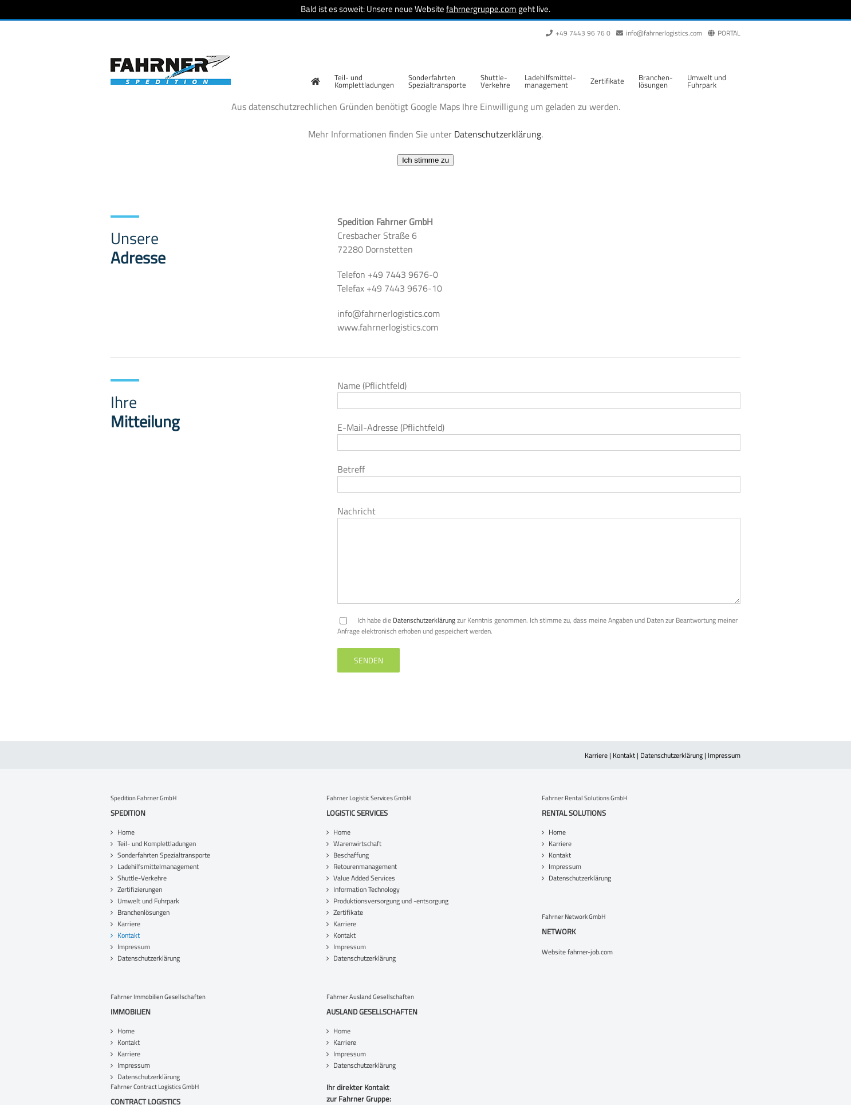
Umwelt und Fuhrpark (148, 901)
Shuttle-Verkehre (142, 878)
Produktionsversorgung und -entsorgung (390, 901)
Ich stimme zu (425, 160)
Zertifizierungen (139, 889)
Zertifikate (348, 912)
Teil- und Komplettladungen (156, 844)
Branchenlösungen (143, 912)
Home (126, 832)
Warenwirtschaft (357, 844)
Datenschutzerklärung (497, 134)
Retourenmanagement (365, 867)
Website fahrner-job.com (577, 952)
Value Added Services (364, 878)
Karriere (596, 755)
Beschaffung (351, 855)
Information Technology (366, 889)
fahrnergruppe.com (481, 8)
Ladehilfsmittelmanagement (158, 867)
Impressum (724, 755)
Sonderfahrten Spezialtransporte (163, 855)
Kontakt (624, 755)
